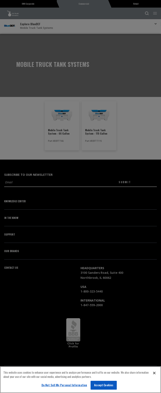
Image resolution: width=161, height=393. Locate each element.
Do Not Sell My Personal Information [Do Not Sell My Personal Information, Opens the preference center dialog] (64, 385)
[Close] (154, 373)
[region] (80, 379)
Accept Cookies (103, 385)
